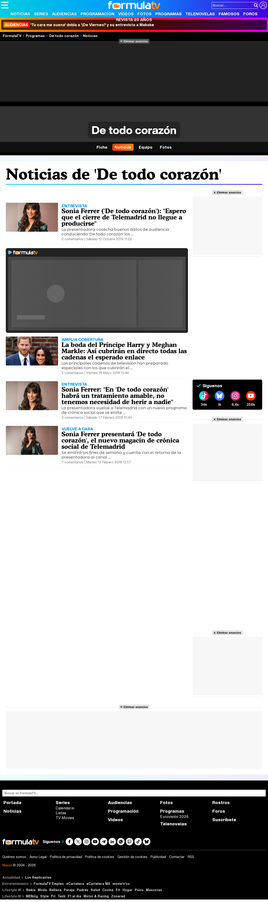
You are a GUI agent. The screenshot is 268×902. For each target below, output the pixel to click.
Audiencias (64, 14)
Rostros (221, 802)
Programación (97, 14)
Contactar (176, 856)
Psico (139, 889)
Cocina (107, 889)
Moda (42, 889)
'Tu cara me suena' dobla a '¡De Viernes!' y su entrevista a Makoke (78, 25)
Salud (95, 889)
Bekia (31, 889)
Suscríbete (224, 819)
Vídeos (126, 14)
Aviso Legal (38, 856)
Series (41, 14)
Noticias (20, 14)
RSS (191, 856)
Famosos (229, 14)
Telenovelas (200, 14)
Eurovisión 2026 (174, 816)
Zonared (118, 896)
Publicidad (158, 856)
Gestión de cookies (132, 856)
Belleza (55, 889)
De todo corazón (64, 35)
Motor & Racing (96, 896)
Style (44, 896)
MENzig (32, 896)
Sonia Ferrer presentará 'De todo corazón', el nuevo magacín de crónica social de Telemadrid (120, 440)
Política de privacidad (66, 856)
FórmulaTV (12, 35)
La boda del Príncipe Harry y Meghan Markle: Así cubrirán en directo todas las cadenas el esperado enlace (124, 351)
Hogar (127, 889)
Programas (168, 14)
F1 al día (74, 896)
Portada (12, 802)
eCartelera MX (98, 883)
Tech (61, 896)
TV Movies (65, 818)
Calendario (65, 808)
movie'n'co (121, 883)
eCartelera (75, 883)
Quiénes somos (14, 856)
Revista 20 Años (134, 19)
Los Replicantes (38, 877)
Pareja (69, 889)
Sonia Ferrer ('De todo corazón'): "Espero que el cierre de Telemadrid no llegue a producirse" (123, 217)
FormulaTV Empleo (49, 883)
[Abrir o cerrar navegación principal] (5, 5)
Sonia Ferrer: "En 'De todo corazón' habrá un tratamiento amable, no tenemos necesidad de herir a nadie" (117, 396)
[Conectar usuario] (263, 5)
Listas (61, 813)
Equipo (145, 147)
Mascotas (154, 889)
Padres (82, 889)
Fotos (144, 14)
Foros (250, 14)
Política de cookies (99, 856)
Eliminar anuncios (135, 41)
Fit (118, 889)
